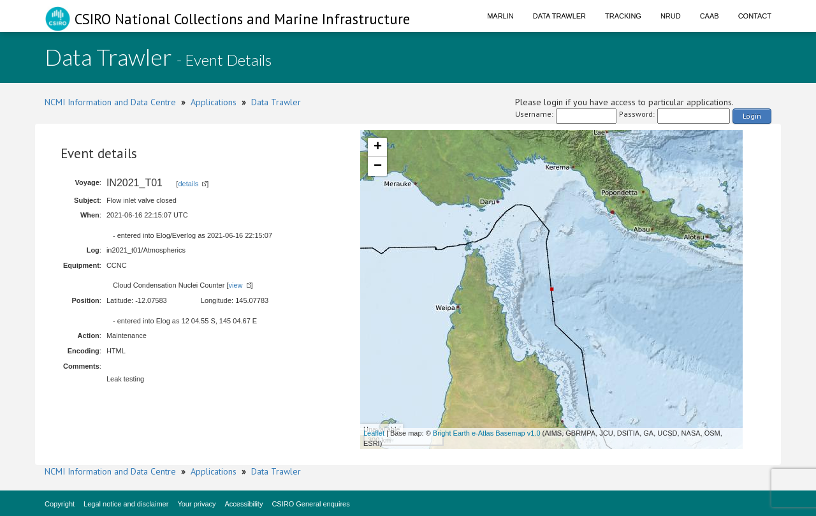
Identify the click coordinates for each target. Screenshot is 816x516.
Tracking (623, 16)
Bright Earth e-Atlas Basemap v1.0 (487, 433)
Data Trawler (559, 16)
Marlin (500, 16)
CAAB (709, 16)
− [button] (378, 166)
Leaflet (373, 433)
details (188, 184)
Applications (214, 102)
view (236, 285)
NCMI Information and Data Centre (110, 102)
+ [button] (378, 147)
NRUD (670, 16)
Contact (754, 16)
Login (752, 116)
